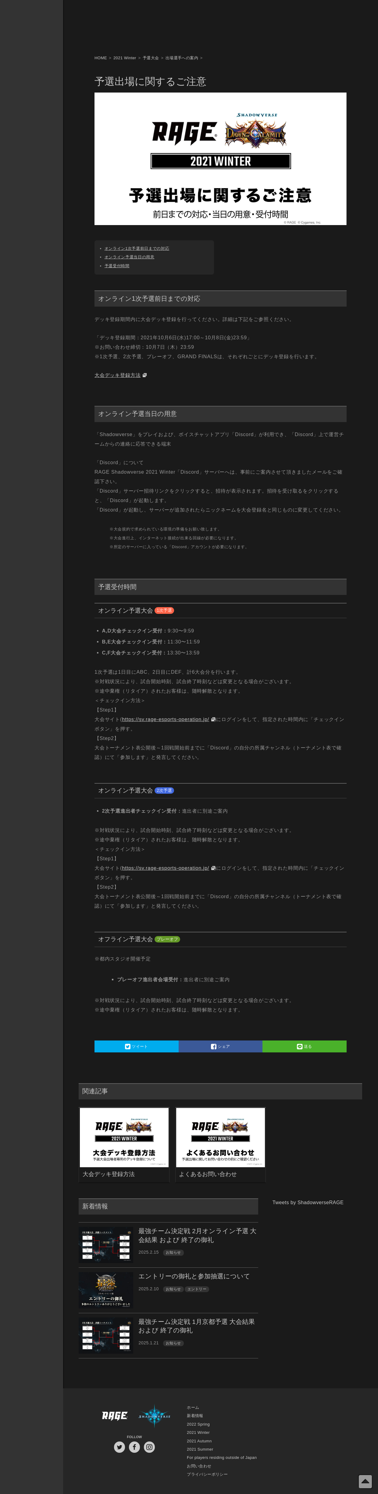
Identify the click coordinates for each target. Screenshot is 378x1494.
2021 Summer (200, 1449)
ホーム (193, 1407)
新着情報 (195, 1415)
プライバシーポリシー (207, 1474)
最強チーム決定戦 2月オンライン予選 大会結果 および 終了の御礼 (197, 1235)
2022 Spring (198, 1424)
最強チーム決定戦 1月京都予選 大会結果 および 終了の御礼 (196, 1326)
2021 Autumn (199, 1441)
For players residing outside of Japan (222, 1457)
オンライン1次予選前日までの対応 (137, 248)
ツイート (136, 1046)
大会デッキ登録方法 (117, 375)
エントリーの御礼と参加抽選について (194, 1276)
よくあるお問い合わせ (208, 1174)
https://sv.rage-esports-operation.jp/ (165, 719)
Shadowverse (154, 1416)
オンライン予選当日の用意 (130, 257)
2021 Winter (198, 1432)
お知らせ (173, 1252)
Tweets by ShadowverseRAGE (308, 1202)
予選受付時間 (117, 266)
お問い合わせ (199, 1466)
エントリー (196, 1289)
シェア (220, 1046)
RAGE (114, 1416)
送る (304, 1046)
